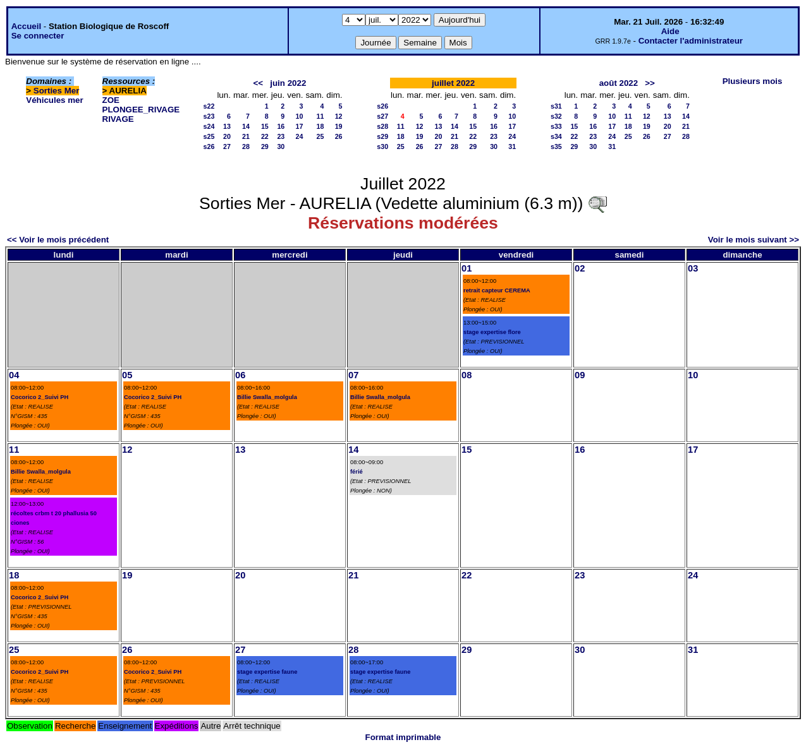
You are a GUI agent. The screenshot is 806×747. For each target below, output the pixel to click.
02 (580, 268)
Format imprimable (403, 737)
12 (339, 116)
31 (512, 146)
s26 (209, 146)
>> (650, 83)
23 (280, 136)
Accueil (26, 26)
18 (320, 126)
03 (693, 268)
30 (280, 146)
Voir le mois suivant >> (753, 239)
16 (280, 126)
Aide (670, 31)
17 (299, 126)
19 (339, 126)
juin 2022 (288, 83)
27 (227, 146)
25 (320, 136)
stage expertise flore (492, 332)
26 (339, 136)
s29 (382, 136)
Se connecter (37, 35)
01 (466, 268)
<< (258, 83)
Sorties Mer (57, 90)
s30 (382, 146)
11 (320, 116)
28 (246, 146)
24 (299, 136)
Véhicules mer (54, 100)
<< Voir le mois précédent (58, 239)
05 (127, 375)
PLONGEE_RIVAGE (141, 109)
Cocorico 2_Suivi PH (39, 397)
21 (246, 136)
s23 (209, 116)
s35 (556, 146)
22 (265, 136)
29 (265, 146)
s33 (556, 126)
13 (227, 126)
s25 (209, 136)
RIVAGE (118, 119)
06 (240, 375)
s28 (382, 126)
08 (466, 375)
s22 (209, 106)
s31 (556, 106)
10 (299, 116)
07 (353, 375)
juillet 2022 (453, 83)
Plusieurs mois (753, 81)
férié (356, 472)
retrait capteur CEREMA (496, 290)
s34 (556, 136)
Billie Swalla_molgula (267, 397)
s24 (209, 126)
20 (227, 136)
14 (246, 126)
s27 (382, 116)
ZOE (110, 100)
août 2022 (618, 83)
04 (14, 375)
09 (580, 375)
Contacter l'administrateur (690, 40)
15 (265, 126)
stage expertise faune (267, 672)
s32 (556, 116)
